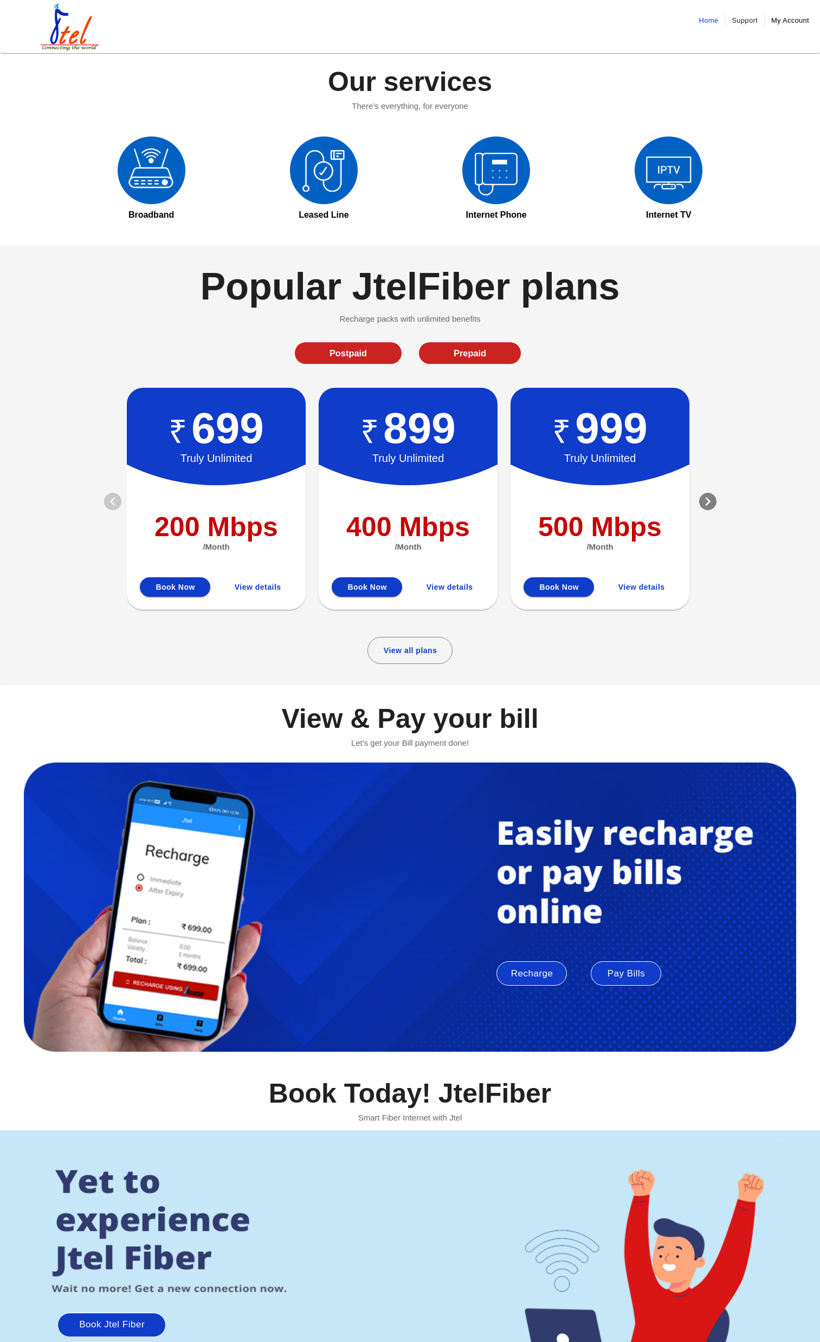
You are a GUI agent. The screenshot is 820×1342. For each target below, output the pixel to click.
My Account (790, 20)
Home (709, 20)
